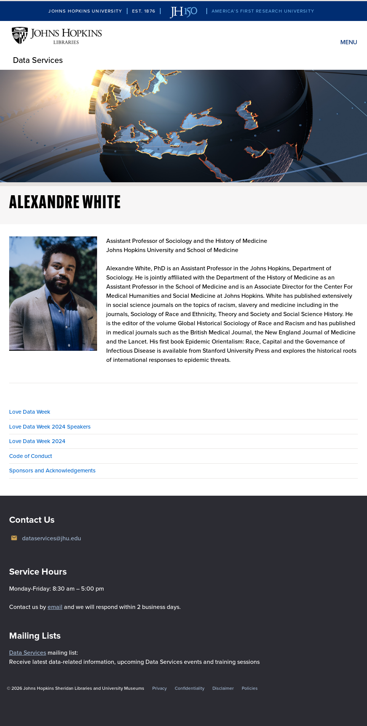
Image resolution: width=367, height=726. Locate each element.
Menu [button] (348, 42)
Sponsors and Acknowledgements (52, 470)
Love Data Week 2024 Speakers (50, 426)
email (55, 606)
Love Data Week (29, 412)
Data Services (38, 60)
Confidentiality (189, 688)
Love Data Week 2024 (37, 441)
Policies (250, 688)
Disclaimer (223, 688)
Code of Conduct (30, 456)
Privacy (159, 688)
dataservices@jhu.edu (51, 538)
